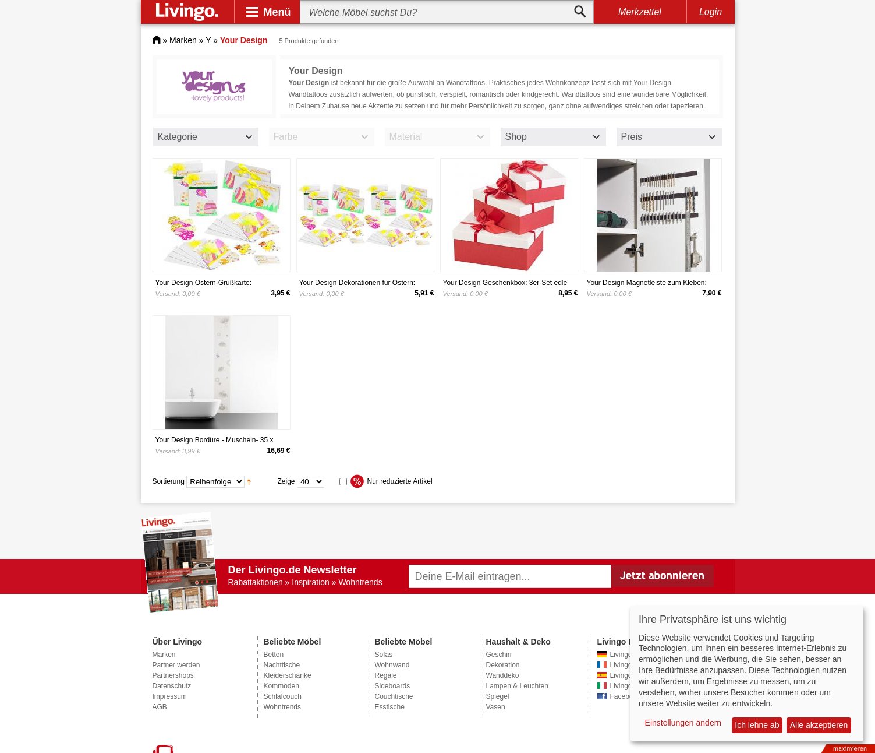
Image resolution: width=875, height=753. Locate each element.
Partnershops (173, 675)
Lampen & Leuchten (517, 686)
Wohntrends (282, 707)
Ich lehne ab (757, 725)
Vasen (495, 707)
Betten (274, 654)
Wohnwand (392, 665)
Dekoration (503, 665)
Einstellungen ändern (683, 722)
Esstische (390, 707)
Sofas (384, 654)
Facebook (625, 696)
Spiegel (497, 696)
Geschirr (499, 654)
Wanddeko (502, 675)
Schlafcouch (283, 696)
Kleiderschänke (287, 675)
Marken (183, 40)
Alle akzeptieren (819, 725)
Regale (386, 675)
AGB (160, 707)
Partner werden (176, 665)
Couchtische (394, 696)
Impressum (170, 696)
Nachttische (282, 665)
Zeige (286, 481)
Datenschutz (172, 686)
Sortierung (169, 481)
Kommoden (281, 686)
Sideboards (392, 686)
